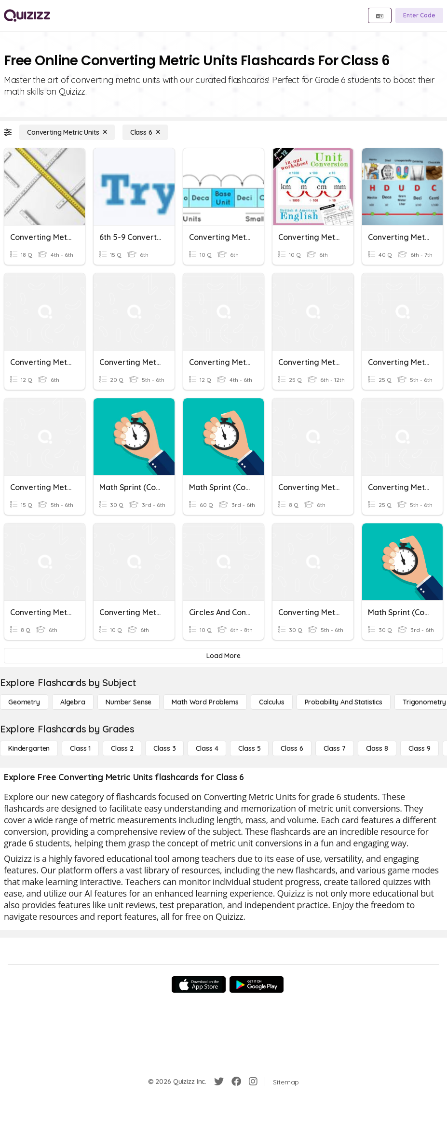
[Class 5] (249, 748)
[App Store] (199, 984)
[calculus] (272, 702)
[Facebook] (236, 1081)
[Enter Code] (419, 15)
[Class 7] (334, 748)
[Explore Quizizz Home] (27, 15)
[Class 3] (164, 748)
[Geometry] (24, 702)
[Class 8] (377, 748)
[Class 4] (207, 748)
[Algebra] (73, 702)
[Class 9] (419, 748)
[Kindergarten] (29, 748)
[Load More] (223, 655)
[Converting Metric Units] (67, 132)
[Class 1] (80, 748)
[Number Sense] (128, 702)
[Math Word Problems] (204, 702)
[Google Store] (257, 984)
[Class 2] (122, 748)
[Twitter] (219, 1081)
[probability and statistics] (344, 702)
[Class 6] (145, 132)
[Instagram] (253, 1081)
